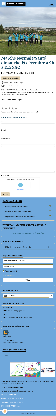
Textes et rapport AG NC (9, 394)
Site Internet (5, 139)
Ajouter (5, 194)
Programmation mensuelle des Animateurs (28, 216)
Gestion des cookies (28, 413)
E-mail (3, 130)
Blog (6, 355)
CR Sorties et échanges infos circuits (28, 247)
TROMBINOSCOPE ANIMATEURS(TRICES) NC (28, 233)
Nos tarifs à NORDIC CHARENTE (12, 402)
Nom (2, 121)
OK (51, 296)
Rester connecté (11, 271)
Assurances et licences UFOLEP (12, 398)
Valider (28, 280)
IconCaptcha (20, 189)
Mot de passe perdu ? (9, 275)
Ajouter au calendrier (11, 78)
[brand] (13, 4)
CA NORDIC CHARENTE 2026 (10, 406)
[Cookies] (5, 411)
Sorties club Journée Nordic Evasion (28, 211)
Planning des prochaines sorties (28, 206)
